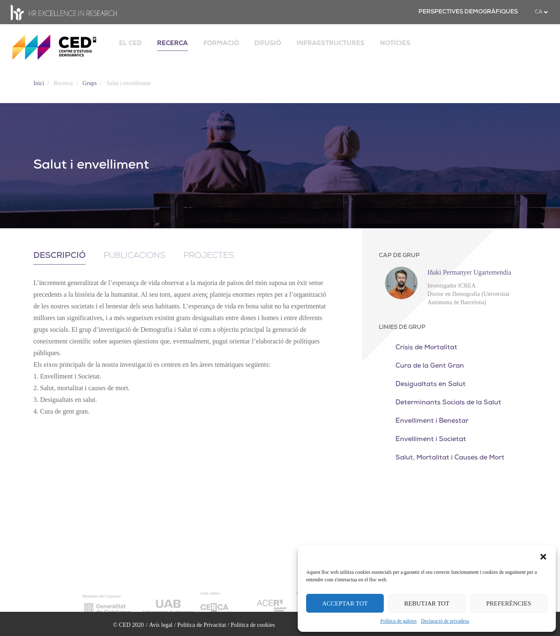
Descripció (59, 256)
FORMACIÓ (221, 43)
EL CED (130, 43)
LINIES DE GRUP (402, 327)
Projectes (208, 256)
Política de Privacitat (201, 625)
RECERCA (172, 43)
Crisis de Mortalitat (426, 347)
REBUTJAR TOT (426, 603)
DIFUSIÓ (267, 43)
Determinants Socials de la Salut (448, 402)
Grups (90, 83)
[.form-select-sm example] (541, 12)
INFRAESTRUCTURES (330, 43)
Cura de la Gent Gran (429, 366)
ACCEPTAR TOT (345, 603)
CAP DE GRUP (399, 255)
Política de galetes (398, 621)
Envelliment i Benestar (432, 421)
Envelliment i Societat (430, 439)
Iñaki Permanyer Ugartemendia (470, 272)
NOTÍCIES (395, 43)
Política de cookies (253, 625)
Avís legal (160, 625)
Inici (38, 83)
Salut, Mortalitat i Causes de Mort (449, 457)
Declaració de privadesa (445, 621)
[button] (543, 556)
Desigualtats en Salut (430, 384)
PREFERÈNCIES (508, 603)
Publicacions (134, 256)
